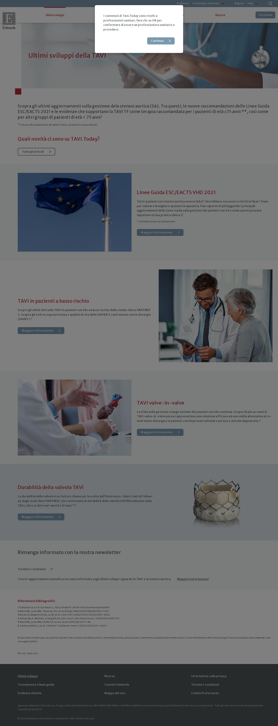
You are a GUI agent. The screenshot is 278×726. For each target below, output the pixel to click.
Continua (157, 41)
